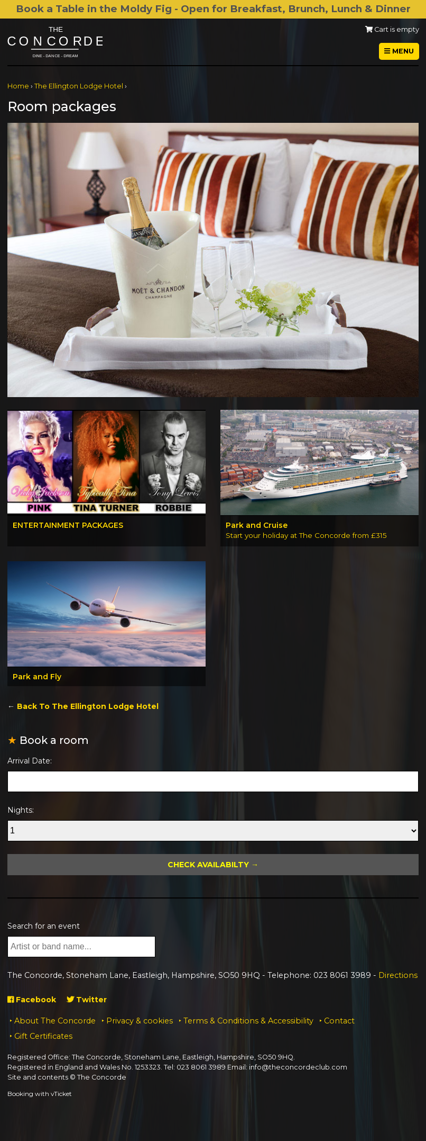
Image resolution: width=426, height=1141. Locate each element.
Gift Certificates (43, 1036)
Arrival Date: (29, 761)
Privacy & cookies (139, 1021)
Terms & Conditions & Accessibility (248, 1021)
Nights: (20, 810)
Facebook (31, 999)
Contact (339, 1021)
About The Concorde (55, 1021)
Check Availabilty (208, 864)
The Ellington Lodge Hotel (78, 86)
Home (18, 86)
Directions (398, 975)
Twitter (87, 999)
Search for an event (43, 926)
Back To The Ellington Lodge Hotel (88, 706)
